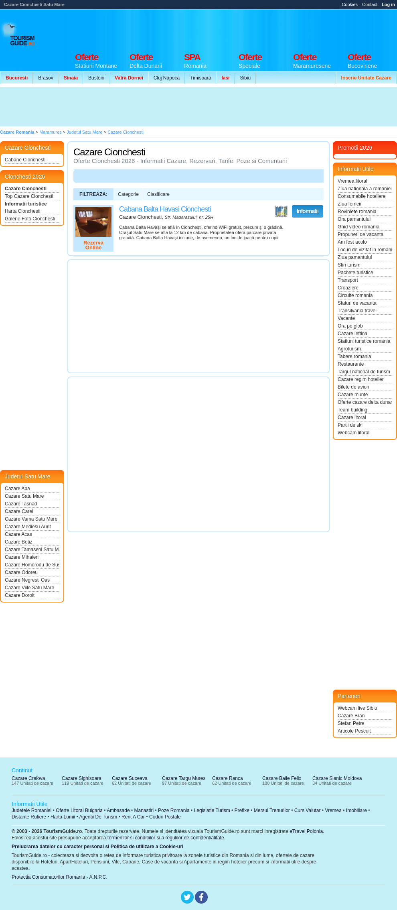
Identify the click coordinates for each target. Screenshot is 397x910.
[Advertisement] (148, 107)
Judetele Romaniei (31, 810)
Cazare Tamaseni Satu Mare (32, 549)
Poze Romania (174, 810)
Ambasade (118, 810)
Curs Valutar (307, 810)
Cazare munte (353, 394)
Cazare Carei (19, 511)
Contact (369, 4)
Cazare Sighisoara (81, 778)
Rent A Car (133, 817)
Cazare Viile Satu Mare (29, 587)
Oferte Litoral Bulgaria (79, 810)
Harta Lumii (63, 817)
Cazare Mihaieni (22, 557)
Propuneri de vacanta (360, 234)
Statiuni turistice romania (364, 341)
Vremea (333, 810)
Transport (348, 280)
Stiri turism (349, 265)
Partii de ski (350, 425)
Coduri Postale (165, 817)
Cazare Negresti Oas (27, 580)
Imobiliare (356, 810)
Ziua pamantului (355, 257)
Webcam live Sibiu (357, 708)
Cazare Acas (18, 534)
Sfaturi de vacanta (357, 303)
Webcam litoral (353, 433)
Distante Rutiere (29, 817)
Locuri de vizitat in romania (365, 249)
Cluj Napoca (167, 78)
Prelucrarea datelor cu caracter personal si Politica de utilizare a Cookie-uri (97, 846)
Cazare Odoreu (21, 572)
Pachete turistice (355, 272)
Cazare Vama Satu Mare (31, 519)
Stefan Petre (351, 723)
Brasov (45, 78)
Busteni (96, 78)
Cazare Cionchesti (26, 188)
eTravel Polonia (306, 831)
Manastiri (144, 810)
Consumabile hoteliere (361, 196)
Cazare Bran (351, 716)
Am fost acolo (352, 242)
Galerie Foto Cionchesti (30, 219)
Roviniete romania (357, 211)
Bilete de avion (353, 387)
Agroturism (349, 349)
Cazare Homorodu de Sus (32, 565)
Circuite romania (355, 295)
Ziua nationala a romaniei (365, 188)
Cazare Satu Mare (24, 496)
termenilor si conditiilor (131, 838)
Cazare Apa (17, 488)
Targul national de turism (364, 372)
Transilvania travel (357, 311)
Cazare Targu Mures (184, 778)
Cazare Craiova (28, 778)
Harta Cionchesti (23, 211)
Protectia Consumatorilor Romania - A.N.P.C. (59, 877)
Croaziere (348, 288)
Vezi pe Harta (281, 211)
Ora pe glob (350, 326)
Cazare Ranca (227, 778)
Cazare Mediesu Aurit (28, 526)
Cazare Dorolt (19, 595)
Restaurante (351, 364)
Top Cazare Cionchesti (29, 196)
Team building (352, 410)
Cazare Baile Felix (281, 778)
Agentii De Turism (98, 817)
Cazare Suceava (130, 778)
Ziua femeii (349, 204)
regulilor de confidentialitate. (195, 838)
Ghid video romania (358, 227)
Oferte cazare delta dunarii (365, 402)
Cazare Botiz (18, 542)
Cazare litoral (352, 417)
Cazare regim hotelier (361, 379)
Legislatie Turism (212, 810)
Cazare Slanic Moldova (337, 778)
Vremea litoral (352, 181)
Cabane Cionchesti (25, 160)
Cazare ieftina (352, 333)
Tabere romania (354, 356)
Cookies (350, 4)
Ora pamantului (354, 219)
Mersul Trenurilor (272, 810)
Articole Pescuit (354, 731)
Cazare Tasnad (21, 504)
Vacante (346, 318)
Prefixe (242, 810)
